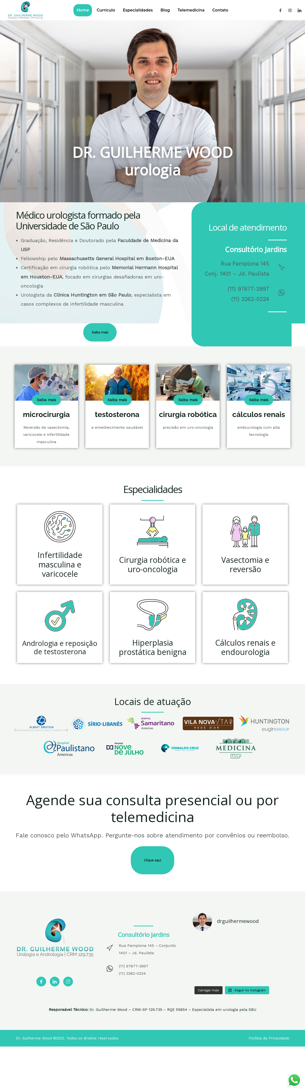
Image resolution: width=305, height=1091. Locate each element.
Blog (167, 10)
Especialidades (136, 10)
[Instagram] (290, 10)
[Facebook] (280, 10)
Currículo (101, 10)
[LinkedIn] (299, 10)
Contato (229, 10)
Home (74, 10)
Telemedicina (196, 10)
